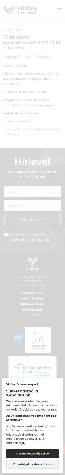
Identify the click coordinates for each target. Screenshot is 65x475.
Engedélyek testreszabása (32, 464)
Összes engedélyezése (32, 454)
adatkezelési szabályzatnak (25, 435)
